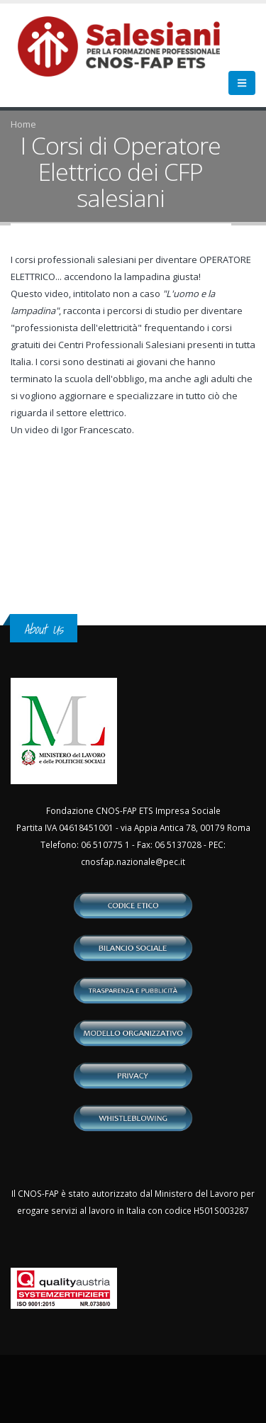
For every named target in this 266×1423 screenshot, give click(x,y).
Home (23, 124)
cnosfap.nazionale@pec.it (133, 861)
